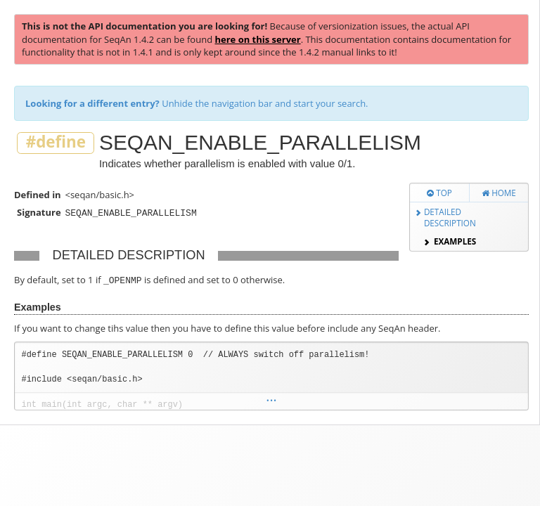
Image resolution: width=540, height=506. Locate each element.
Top (439, 192)
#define (56, 142)
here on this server (257, 39)
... (271, 397)
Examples (455, 241)
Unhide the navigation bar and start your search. (196, 103)
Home (499, 192)
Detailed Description (450, 217)
